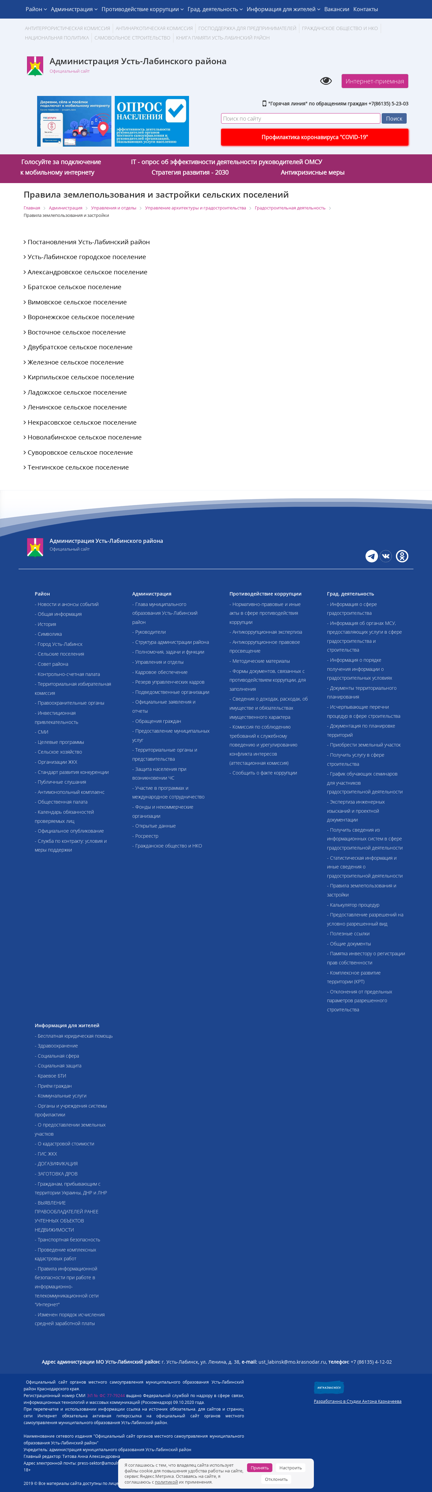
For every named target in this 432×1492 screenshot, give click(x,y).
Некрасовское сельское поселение (80, 422)
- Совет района (51, 664)
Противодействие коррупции (143, 9)
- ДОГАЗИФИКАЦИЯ (56, 1163)
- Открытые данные (154, 826)
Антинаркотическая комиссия (154, 28)
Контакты (365, 9)
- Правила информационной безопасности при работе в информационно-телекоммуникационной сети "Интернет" (67, 1286)
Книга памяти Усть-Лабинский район (223, 37)
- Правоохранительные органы (69, 703)
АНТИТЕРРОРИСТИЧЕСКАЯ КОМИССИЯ (67, 28)
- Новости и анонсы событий (67, 604)
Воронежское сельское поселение (79, 316)
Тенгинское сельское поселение (76, 467)
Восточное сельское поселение (75, 332)
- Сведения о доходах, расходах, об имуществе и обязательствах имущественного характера (269, 708)
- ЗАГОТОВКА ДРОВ (56, 1173)
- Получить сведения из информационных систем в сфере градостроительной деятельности (365, 839)
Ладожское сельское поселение (75, 392)
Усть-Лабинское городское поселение (85, 256)
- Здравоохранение (56, 1045)
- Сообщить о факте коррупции (263, 772)
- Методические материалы (260, 661)
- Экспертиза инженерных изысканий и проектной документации (356, 811)
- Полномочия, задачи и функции (168, 652)
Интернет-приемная (375, 81)
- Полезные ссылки (348, 933)
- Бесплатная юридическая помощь (74, 1036)
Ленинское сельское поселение (75, 407)
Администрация (74, 9)
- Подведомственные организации (170, 692)
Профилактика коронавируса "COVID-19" (315, 137)
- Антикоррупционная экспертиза (266, 632)
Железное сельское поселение (74, 362)
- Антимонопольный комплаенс (70, 792)
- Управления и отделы (158, 662)
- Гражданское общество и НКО (167, 845)
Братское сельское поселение (73, 286)
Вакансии (336, 9)
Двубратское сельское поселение (78, 347)
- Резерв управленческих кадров (168, 682)
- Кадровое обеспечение (160, 672)
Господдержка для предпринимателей (247, 28)
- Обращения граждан (156, 721)
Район (36, 9)
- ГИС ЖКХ (46, 1153)
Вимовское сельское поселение (75, 302)
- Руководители (149, 632)
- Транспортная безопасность (67, 1239)
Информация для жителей (283, 9)
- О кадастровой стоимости (64, 1143)
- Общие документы (349, 943)
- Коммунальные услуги (60, 1095)
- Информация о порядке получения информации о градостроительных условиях (359, 669)
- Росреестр (145, 836)
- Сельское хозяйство (58, 752)
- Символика (48, 634)
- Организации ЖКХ (56, 762)
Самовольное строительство (132, 37)
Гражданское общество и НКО (340, 28)
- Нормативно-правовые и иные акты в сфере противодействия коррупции (265, 613)
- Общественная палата (61, 802)
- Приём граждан (53, 1086)
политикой (166, 1482)
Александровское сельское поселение (85, 272)
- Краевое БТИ (50, 1075)
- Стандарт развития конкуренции (72, 772)
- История (45, 624)
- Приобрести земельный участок (364, 744)
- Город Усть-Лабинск (58, 644)
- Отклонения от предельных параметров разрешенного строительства (359, 1000)
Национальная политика (57, 37)
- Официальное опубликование (69, 831)
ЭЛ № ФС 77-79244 (106, 1395)
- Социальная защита (58, 1065)
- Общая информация (58, 614)
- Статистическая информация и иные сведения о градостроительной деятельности (365, 867)
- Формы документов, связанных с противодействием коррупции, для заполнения (268, 680)
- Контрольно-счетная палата (67, 674)
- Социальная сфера (57, 1056)
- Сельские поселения (59, 654)
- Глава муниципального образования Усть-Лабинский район (164, 613)
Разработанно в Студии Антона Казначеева (358, 1401)
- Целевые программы (59, 742)
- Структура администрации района (170, 642)
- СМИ (41, 732)
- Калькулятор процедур (353, 905)
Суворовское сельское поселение (78, 452)
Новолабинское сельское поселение (83, 437)
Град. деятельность (215, 9)
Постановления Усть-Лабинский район (87, 241)
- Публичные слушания (60, 782)
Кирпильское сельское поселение (79, 377)
